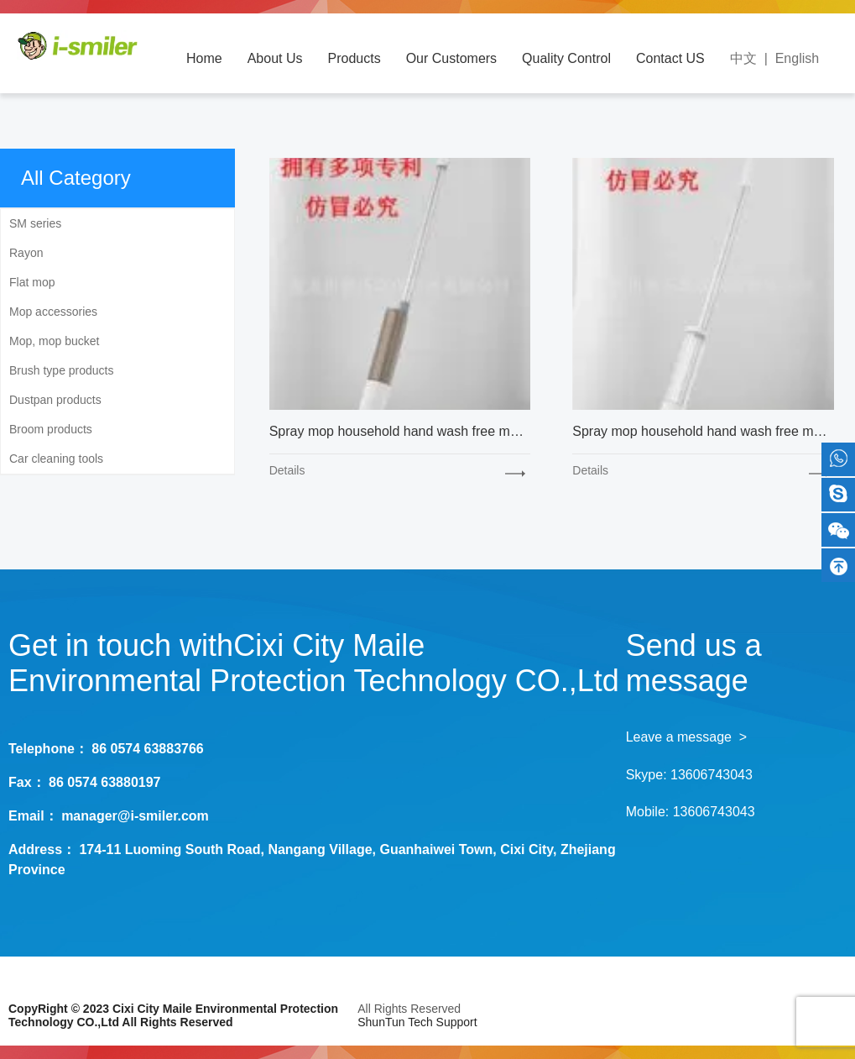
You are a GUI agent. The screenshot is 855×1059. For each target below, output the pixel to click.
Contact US (670, 58)
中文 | (752, 58)
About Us (275, 58)
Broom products (50, 429)
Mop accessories (53, 311)
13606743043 (711, 775)
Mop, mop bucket (54, 341)
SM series (35, 223)
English (797, 58)
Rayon (26, 253)
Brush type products (61, 370)
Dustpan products (55, 399)
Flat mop (32, 282)
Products (354, 58)
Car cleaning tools (56, 458)
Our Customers (451, 58)
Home (204, 58)
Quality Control (566, 58)
